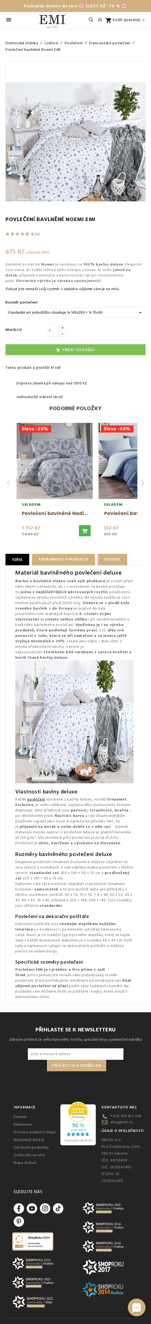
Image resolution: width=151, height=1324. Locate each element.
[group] (55, 483)
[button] (85, 530)
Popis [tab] (17, 559)
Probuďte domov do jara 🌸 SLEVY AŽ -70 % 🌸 (75, 6)
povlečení (36, 799)
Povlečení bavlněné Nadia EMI (59, 513)
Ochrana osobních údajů (34, 1132)
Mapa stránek (25, 1162)
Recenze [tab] (112, 559)
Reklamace (23, 1124)
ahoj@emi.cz (122, 1122)
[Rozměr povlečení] (75, 312)
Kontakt (20, 1116)
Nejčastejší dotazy (29, 1139)
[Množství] (53, 331)
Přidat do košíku (75, 350)
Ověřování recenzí (29, 1155)
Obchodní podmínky (31, 1147)
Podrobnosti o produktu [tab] (63, 559)
